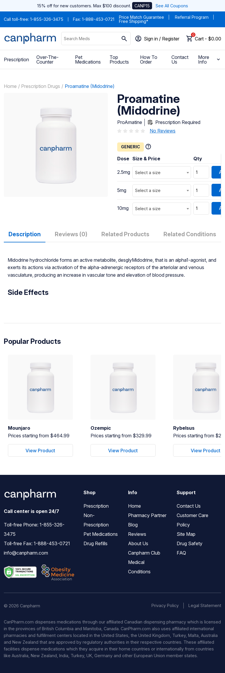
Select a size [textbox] (148, 172)
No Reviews (162, 130)
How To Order (148, 59)
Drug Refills (95, 543)
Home (10, 86)
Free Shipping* (133, 21)
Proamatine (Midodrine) (90, 86)
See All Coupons (172, 5)
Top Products (119, 59)
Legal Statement (204, 605)
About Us (138, 543)
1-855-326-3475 (46, 19)
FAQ (181, 553)
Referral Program (192, 17)
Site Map (186, 534)
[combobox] (161, 172)
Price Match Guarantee (141, 17)
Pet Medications (88, 59)
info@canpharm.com (26, 553)
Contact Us (179, 59)
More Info (209, 59)
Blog (133, 525)
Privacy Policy (165, 605)
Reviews (137, 534)
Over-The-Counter (47, 59)
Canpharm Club (144, 553)
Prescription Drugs (40, 86)
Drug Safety (189, 543)
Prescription (16, 59)
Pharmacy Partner (147, 515)
